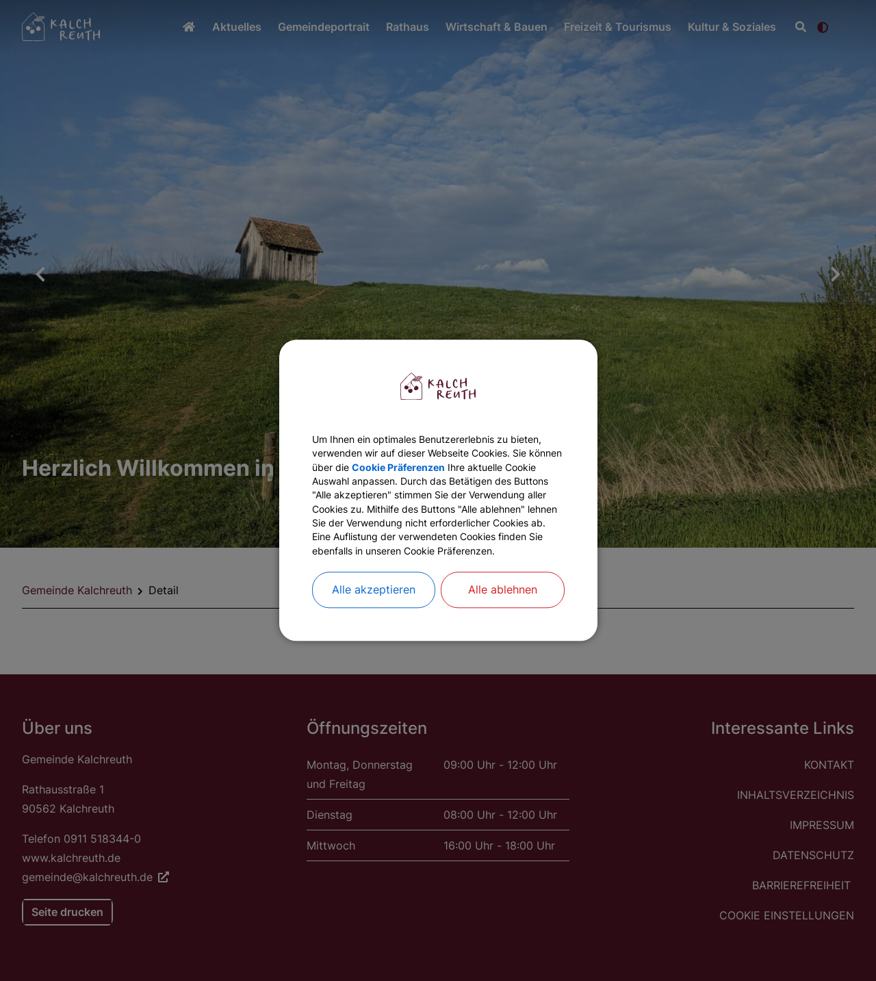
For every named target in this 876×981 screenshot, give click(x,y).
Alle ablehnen (502, 617)
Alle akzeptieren (373, 617)
